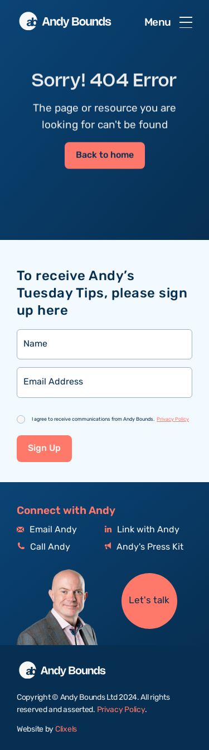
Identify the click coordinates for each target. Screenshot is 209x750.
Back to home (105, 156)
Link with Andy (142, 530)
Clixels (66, 729)
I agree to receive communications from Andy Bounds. (110, 419)
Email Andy (47, 530)
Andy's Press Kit (144, 547)
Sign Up (44, 448)
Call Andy (43, 547)
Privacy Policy (173, 419)
